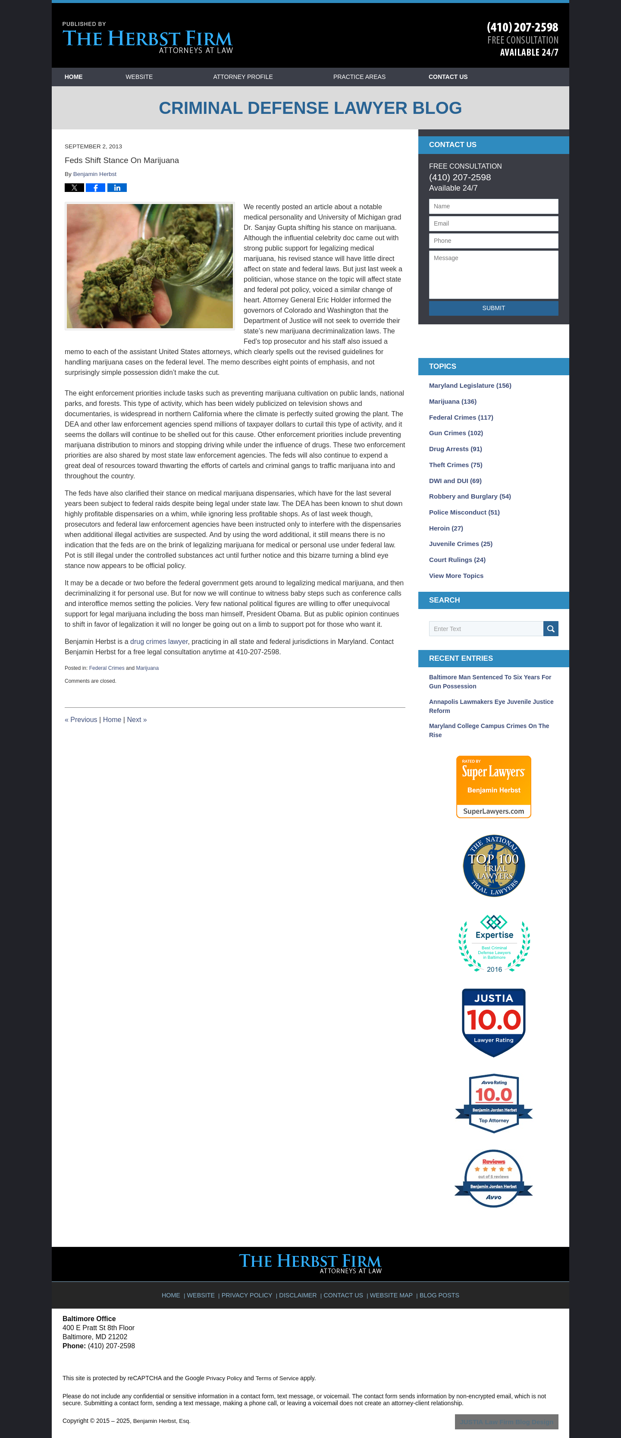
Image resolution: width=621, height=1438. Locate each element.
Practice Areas (394, 76)
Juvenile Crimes (458, 536)
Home (91, 76)
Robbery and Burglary (467, 490)
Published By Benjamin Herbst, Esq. (522, 39)
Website (174, 76)
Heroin (445, 521)
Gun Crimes (454, 430)
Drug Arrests (453, 445)
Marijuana (147, 668)
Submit (494, 308)
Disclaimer (300, 1280)
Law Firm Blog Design (517, 1410)
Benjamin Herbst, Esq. (163, 1409)
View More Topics (454, 566)
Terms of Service (279, 1366)
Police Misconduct (462, 505)
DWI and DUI (453, 475)
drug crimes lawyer (159, 641)
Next (137, 719)
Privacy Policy (251, 1280)
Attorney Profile (277, 76)
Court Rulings (455, 551)
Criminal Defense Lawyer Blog (148, 37)
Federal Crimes (107, 668)
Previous (81, 719)
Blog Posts (436, 1280)
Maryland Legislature (467, 385)
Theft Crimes (453, 460)
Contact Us (500, 76)
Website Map (390, 1280)
